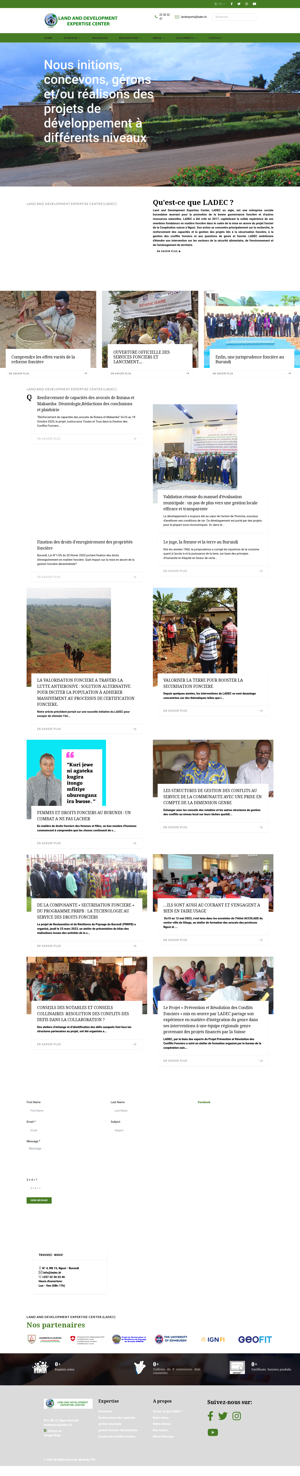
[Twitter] (238, 4)
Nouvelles (100, 38)
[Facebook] (232, 4)
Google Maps (53, 1453)
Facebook (204, 1113)
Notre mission (162, 1441)
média (157, 38)
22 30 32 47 (164, 17)
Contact (215, 38)
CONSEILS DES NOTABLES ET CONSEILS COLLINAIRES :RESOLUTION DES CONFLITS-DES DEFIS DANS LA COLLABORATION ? (83, 1022)
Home (48, 38)
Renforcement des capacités (118, 1434)
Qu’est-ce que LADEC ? (169, 1427)
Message (34, 1153)
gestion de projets (110, 1441)
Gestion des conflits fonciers (118, 1454)
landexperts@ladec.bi (194, 17)
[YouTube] (254, 4)
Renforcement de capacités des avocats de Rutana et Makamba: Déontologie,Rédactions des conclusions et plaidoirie (85, 404)
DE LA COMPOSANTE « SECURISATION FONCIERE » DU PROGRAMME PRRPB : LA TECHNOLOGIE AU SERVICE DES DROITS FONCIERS (85, 917)
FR (220, 4)
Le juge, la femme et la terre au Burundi (200, 544)
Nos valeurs (161, 1448)
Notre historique (164, 1454)
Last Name (118, 1113)
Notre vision (161, 1434)
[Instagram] (246, 4)
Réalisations (128, 38)
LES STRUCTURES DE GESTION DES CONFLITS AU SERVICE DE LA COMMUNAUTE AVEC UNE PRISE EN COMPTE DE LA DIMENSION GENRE (212, 802)
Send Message (41, 1214)
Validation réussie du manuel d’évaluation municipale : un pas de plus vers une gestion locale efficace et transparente (210, 503)
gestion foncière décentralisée (119, 1448)
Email (31, 1133)
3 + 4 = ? (32, 1192)
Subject (116, 1133)
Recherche (105, 1427)
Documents (185, 38)
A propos (70, 38)
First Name (34, 1113)
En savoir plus (171, 257)
